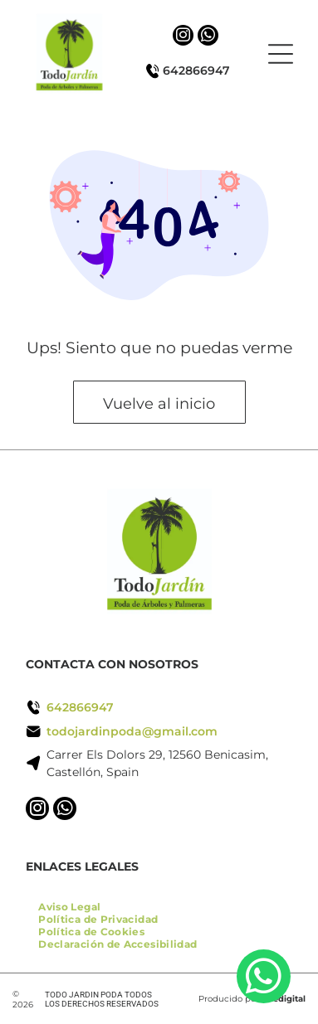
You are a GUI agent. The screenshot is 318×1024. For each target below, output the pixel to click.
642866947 (196, 70)
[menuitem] (69, 906)
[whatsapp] (208, 37)
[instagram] (183, 37)
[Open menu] (280, 53)
